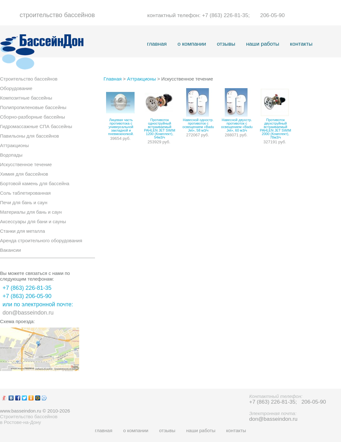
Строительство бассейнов (28, 78)
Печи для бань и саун (23, 202)
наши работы (262, 44)
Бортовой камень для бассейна (34, 183)
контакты (301, 44)
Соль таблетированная (25, 193)
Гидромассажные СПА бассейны (36, 126)
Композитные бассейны (26, 98)
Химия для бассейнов (24, 174)
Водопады (11, 155)
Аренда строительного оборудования (41, 240)
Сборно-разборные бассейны (32, 117)
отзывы (226, 44)
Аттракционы (14, 145)
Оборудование (16, 88)
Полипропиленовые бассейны (33, 107)
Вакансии (10, 250)
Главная (113, 78)
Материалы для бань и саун (31, 212)
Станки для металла (22, 231)
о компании (192, 44)
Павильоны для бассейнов (29, 136)
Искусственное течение (26, 164)
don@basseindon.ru (28, 312)
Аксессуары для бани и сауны (33, 221)
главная (157, 44)
